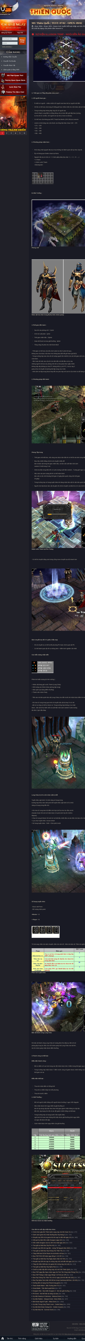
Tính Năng (22, 1338)
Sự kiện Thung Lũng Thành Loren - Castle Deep (48, 1304)
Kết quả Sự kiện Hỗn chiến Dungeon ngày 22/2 (47, 1240)
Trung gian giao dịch (13, 80)
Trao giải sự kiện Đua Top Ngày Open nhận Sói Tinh (49, 1259)
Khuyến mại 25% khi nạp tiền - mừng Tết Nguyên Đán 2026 (51, 1248)
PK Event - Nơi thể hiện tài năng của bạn (45, 1293)
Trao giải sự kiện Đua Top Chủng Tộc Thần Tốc (47, 1251)
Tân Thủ (9, 1338)
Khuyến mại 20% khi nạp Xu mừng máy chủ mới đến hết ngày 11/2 (53, 1261)
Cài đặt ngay (13, 25)
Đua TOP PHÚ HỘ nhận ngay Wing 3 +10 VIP (47, 1256)
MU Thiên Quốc (15, 9)
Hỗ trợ (13, 75)
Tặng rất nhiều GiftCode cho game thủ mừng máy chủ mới (51, 1264)
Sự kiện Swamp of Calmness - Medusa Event (47, 1296)
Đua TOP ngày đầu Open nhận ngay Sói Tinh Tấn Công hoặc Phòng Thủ (55, 1272)
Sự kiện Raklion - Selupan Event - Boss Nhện (47, 1299)
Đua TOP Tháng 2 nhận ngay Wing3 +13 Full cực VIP (49, 1275)
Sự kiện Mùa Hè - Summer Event (43, 1309)
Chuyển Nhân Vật (9, 65)
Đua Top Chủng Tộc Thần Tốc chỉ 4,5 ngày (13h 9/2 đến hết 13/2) (53, 1277)
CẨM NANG (13, 51)
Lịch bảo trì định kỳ (13, 87)
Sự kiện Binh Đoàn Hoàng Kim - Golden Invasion (48, 1307)
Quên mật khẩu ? (7, 46)
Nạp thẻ (20, 33)
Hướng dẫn (71, 1338)
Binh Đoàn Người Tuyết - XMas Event (44, 1301)
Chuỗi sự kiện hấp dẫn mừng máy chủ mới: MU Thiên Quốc (51, 1269)
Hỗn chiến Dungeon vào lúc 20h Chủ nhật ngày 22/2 (49, 1243)
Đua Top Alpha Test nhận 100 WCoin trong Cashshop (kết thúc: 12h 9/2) (55, 1280)
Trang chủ (32, 26)
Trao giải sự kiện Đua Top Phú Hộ (43, 1245)
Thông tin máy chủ (13, 92)
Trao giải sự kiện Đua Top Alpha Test (44, 1267)
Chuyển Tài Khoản (9, 61)
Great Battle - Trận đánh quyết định (44, 1288)
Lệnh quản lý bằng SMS (11, 69)
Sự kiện (55, 1338)
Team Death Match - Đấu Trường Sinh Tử (46, 1285)
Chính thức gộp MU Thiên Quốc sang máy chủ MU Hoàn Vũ (51, 1232)
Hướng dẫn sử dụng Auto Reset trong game (46, 1283)
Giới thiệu (75, 1324)
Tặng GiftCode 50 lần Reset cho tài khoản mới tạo (48, 1253)
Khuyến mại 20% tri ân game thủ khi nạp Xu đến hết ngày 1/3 (52, 1237)
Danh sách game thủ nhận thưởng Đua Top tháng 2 (49, 1234)
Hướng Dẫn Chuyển (10, 57)
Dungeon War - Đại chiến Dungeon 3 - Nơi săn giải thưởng (51, 1291)
